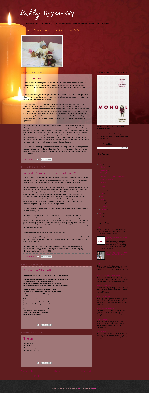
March (103, 203)
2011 (101, 213)
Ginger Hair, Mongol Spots (105, 308)
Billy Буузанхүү (47, 13)
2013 (101, 161)
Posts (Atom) (34, 376)
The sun (29, 338)
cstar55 (79, 388)
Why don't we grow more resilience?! (49, 173)
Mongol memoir (41, 30)
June (102, 193)
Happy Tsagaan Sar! (103, 296)
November (104, 170)
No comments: (30, 159)
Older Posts (86, 371)
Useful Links (60, 30)
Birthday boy (32, 78)
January (103, 209)
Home (26, 30)
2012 (101, 164)
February (104, 206)
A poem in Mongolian (38, 270)
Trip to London (101, 331)
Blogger (93, 388)
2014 (101, 158)
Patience (99, 227)
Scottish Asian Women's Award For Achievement (116, 238)
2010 (101, 217)
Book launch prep (102, 320)
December (104, 167)
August (103, 190)
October (103, 187)
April (102, 200)
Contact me (75, 30)
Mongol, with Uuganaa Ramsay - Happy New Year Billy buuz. (117, 253)
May (102, 196)
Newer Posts (27, 371)
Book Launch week (103, 264)
